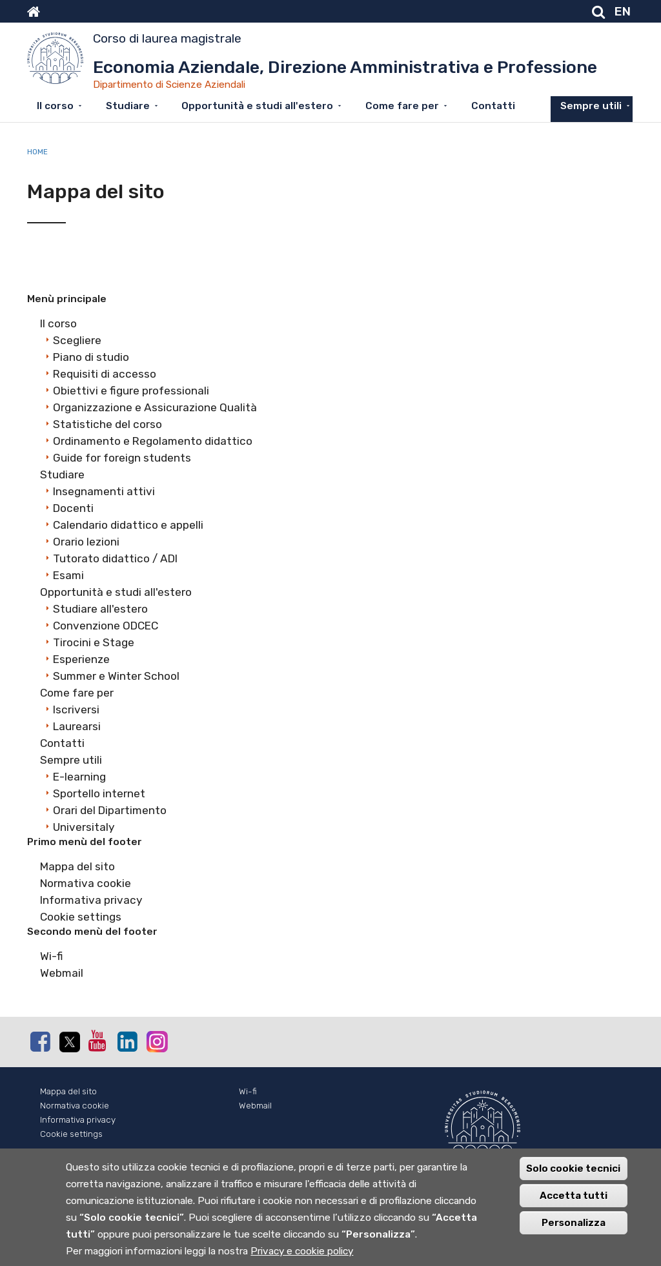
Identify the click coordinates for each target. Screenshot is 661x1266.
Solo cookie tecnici (573, 1177)
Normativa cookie (85, 883)
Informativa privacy (91, 899)
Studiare (128, 106)
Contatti (493, 106)
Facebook (40, 1041)
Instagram (156, 1041)
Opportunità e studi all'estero (257, 106)
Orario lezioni (86, 541)
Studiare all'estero (100, 608)
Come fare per (402, 106)
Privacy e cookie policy (301, 1260)
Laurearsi (77, 726)
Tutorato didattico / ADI (115, 558)
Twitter (69, 1042)
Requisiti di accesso (104, 373)
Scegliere (77, 340)
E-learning (79, 776)
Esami (68, 575)
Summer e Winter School (116, 675)
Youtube (98, 1040)
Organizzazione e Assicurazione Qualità (155, 407)
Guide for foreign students (122, 457)
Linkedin (127, 1041)
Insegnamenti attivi (104, 491)
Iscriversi (76, 709)
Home (37, 151)
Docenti (73, 508)
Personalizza (573, 1232)
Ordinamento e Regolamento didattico (152, 440)
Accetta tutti (573, 1204)
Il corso (55, 106)
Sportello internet (99, 793)
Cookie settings (80, 916)
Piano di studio (91, 357)
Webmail (61, 972)
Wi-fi (51, 956)
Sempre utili (591, 106)
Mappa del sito (77, 866)
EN (623, 11)
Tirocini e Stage (93, 642)
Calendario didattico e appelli (128, 524)
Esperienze (81, 659)
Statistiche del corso (107, 424)
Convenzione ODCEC (105, 625)
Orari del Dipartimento (110, 810)
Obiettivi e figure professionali (131, 390)
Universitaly (84, 827)
